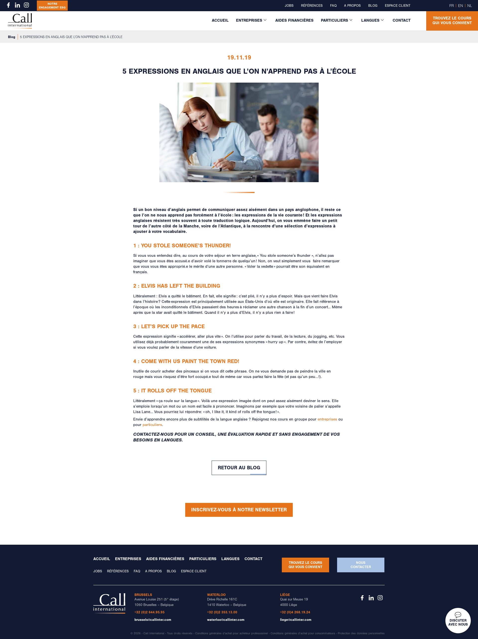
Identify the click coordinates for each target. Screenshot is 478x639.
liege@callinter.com (295, 620)
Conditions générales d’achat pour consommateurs (303, 633)
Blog (372, 6)
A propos (352, 6)
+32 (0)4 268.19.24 (295, 612)
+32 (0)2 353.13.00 (222, 612)
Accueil (220, 20)
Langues (372, 20)
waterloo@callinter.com (225, 620)
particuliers (152, 425)
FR (451, 5)
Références (312, 6)
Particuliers (336, 20)
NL (469, 5)
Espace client (397, 6)
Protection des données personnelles (361, 633)
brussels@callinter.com (152, 620)
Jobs (289, 6)
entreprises (327, 419)
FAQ (333, 6)
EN (460, 5)
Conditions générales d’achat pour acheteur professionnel (231, 633)
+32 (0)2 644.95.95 (149, 612)
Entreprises (251, 20)
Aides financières (294, 20)
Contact (402, 20)
